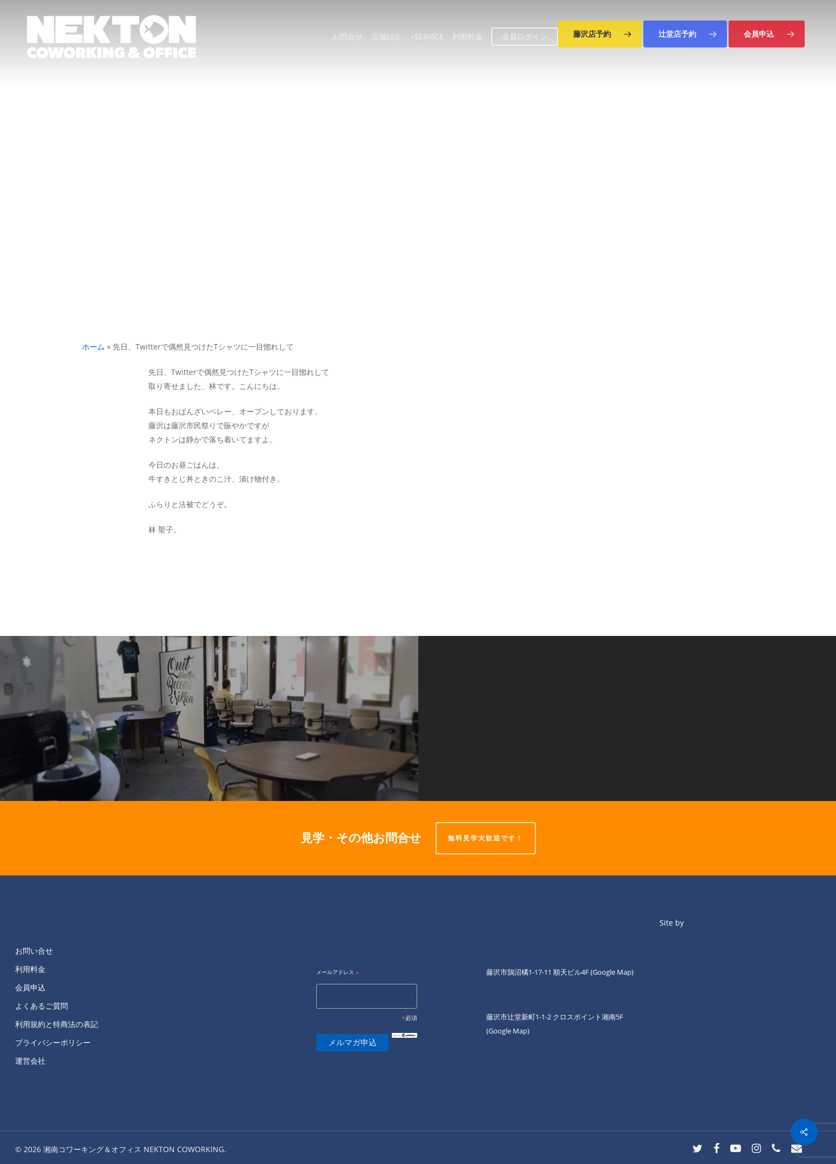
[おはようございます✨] (209, 718)
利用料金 (30, 969)
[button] (600, 33)
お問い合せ (34, 951)
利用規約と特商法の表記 (56, 1024)
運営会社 (30, 1061)
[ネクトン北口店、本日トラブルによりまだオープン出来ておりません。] (627, 718)
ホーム (93, 346)
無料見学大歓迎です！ (486, 838)
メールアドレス (337, 972)
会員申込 (30, 987)
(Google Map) (507, 1031)
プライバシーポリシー (53, 1042)
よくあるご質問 (41, 1006)
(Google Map (610, 972)
